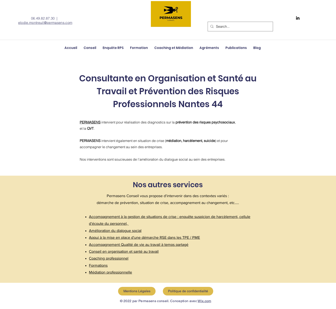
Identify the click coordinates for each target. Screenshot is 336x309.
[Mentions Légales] (137, 291)
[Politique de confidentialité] (188, 291)
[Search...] (240, 26)
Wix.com (204, 301)
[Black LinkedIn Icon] (297, 17)
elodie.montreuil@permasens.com (45, 22)
